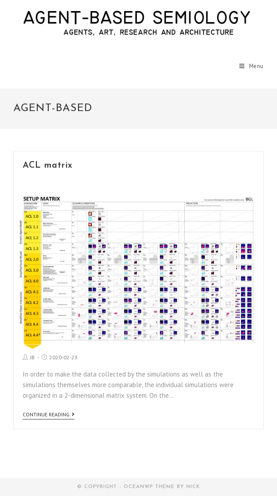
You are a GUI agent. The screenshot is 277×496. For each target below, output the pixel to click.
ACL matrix (48, 165)
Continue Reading (48, 414)
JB (32, 357)
